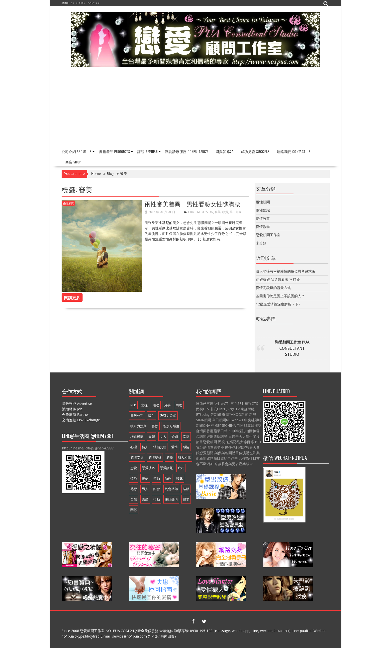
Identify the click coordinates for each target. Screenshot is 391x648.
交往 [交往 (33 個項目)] (144, 405)
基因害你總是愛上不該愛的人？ (280, 295)
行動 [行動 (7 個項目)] (156, 499)
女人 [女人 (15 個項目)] (163, 436)
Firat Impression (200, 212)
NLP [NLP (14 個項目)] (133, 405)
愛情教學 (263, 226)
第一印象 (236, 212)
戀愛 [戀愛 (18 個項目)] (133, 468)
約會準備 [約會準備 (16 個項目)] (171, 489)
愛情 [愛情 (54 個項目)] (174, 447)
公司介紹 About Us (77, 151)
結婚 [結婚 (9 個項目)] (186, 489)
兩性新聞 (68, 203)
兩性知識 (263, 210)
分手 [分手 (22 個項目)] (167, 405)
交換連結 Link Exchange (81, 420)
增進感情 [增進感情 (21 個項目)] (136, 436)
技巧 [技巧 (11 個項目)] (133, 478)
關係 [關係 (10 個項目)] (133, 509)
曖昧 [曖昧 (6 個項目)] (179, 478)
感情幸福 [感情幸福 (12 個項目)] (136, 457)
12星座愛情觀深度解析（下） (279, 303)
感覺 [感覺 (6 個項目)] (169, 457)
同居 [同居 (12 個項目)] (179, 405)
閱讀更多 (72, 297)
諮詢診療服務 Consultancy (186, 151)
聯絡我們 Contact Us (293, 151)
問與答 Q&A (224, 151)
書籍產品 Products (114, 151)
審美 (218, 212)
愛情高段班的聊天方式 (273, 287)
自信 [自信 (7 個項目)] (133, 499)
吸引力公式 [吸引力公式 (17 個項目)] (168, 415)
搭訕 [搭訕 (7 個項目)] (156, 478)
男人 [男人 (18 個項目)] (145, 489)
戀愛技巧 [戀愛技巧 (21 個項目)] (148, 468)
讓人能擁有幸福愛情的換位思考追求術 (285, 271)
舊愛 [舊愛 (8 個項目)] (145, 499)
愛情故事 (263, 218)
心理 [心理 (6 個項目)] (133, 447)
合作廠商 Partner (75, 414)
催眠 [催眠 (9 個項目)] (156, 405)
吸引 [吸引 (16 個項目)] (151, 415)
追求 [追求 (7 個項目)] (186, 499)
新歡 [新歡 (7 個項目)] (168, 478)
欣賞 (225, 212)
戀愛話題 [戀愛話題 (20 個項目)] (166, 468)
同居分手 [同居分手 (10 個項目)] (136, 415)
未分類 (261, 243)
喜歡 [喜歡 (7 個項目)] (155, 426)
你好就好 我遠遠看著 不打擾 (278, 279)
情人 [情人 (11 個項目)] (145, 447)
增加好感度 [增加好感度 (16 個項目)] (171, 426)
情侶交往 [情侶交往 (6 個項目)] (159, 447)
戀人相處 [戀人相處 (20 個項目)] (184, 457)
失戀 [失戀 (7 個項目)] (151, 436)
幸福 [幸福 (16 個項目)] (186, 436)
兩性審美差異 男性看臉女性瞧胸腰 (192, 203)
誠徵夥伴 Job (72, 409)
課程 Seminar (147, 151)
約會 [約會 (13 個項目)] (156, 489)
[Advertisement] (195, 108)
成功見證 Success (255, 151)
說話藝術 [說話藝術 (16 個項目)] (171, 499)
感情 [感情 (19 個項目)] (186, 447)
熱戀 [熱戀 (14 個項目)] (133, 489)
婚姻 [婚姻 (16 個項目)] (174, 436)
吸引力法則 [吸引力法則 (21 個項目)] (138, 426)
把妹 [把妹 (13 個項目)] (145, 478)
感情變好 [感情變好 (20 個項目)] (154, 457)
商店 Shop (73, 161)
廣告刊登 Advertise (77, 403)
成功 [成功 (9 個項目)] (181, 468)
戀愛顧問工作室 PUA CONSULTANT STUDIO (292, 348)
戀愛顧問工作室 (268, 234)
